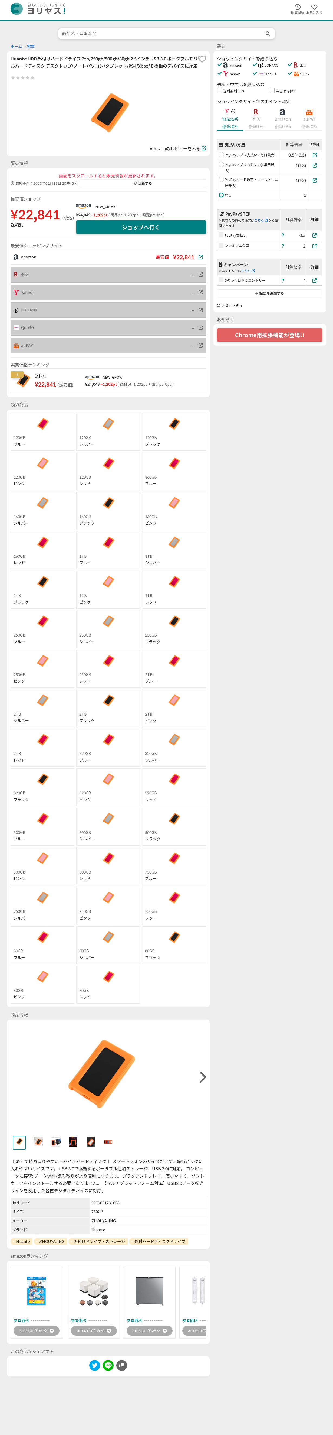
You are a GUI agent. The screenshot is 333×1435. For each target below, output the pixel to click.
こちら (261, 220)
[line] (108, 1366)
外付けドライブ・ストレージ (99, 1241)
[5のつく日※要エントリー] (314, 280)
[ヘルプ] (283, 235)
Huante (23, 1241)
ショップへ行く (141, 227)
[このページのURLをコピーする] (121, 1365)
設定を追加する (269, 293)
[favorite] (202, 59)
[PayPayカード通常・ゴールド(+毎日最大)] (315, 180)
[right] (202, 1077)
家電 (31, 46)
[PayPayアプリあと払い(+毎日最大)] (315, 165)
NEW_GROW (105, 206)
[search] (268, 33)
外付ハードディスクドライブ (159, 1241)
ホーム (16, 46)
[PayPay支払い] (314, 235)
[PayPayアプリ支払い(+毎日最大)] (315, 154)
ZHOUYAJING (51, 1241)
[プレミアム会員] (314, 245)
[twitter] (94, 1366)
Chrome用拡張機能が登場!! (269, 335)
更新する (143, 183)
